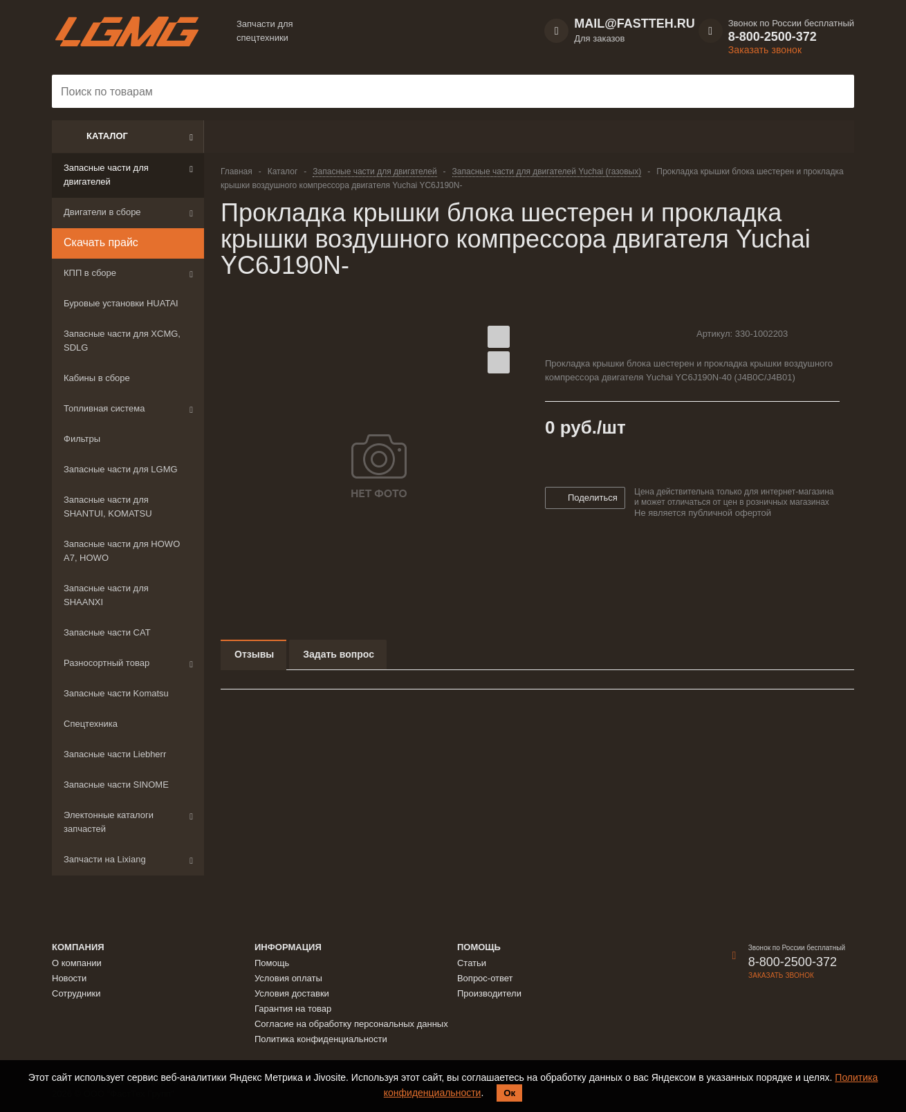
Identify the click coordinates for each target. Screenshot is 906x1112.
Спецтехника (91, 724)
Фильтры (82, 439)
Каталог (107, 136)
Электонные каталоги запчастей (109, 822)
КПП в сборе (90, 273)
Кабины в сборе (97, 378)
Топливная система (104, 408)
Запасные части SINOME (116, 784)
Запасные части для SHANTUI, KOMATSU (108, 506)
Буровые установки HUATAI (121, 303)
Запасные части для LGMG (121, 469)
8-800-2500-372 (772, 36)
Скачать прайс (101, 242)
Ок (509, 1093)
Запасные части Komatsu (116, 693)
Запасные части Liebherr (115, 754)
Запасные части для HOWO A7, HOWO (122, 551)
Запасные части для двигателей (106, 175)
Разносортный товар (106, 663)
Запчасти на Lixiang (105, 859)
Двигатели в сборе (102, 212)
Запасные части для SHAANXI (106, 595)
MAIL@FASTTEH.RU (634, 23)
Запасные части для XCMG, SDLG (122, 340)
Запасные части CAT (107, 632)
